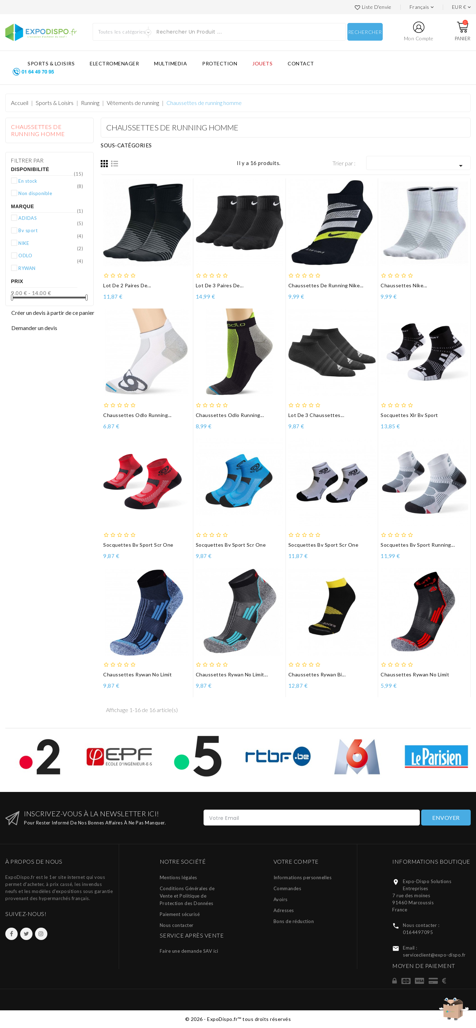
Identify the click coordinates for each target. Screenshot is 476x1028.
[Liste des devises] (461, 7)
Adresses (284, 910)
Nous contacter (177, 925)
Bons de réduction (294, 921)
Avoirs (281, 899)
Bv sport (50, 230)
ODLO (50, 255)
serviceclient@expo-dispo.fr (434, 955)
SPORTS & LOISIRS (51, 63)
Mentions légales (178, 877)
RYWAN (50, 268)
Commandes (287, 888)
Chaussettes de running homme (38, 130)
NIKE (50, 243)
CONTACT (301, 63)
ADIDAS (50, 218)
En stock (50, 180)
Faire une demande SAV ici (189, 951)
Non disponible (50, 193)
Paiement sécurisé (180, 914)
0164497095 (418, 932)
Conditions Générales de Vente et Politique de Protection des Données (187, 896)
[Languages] (422, 7)
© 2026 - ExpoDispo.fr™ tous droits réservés (238, 1019)
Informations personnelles (303, 877)
